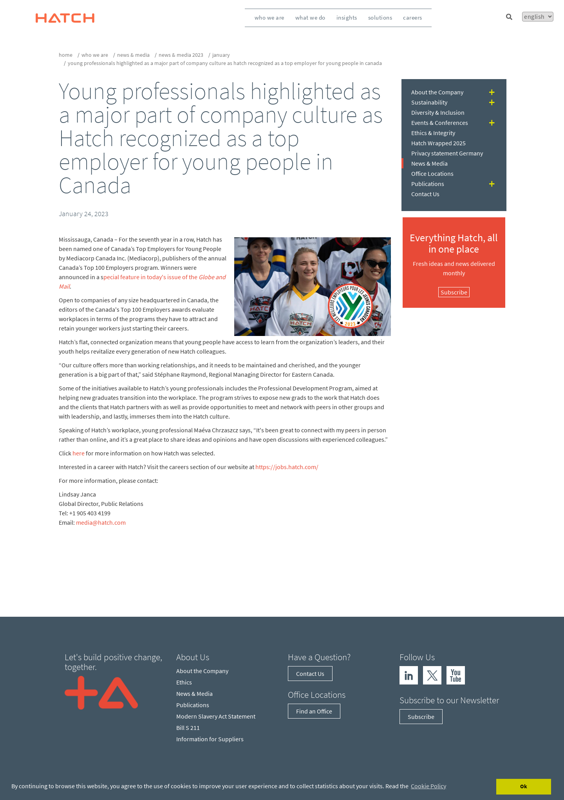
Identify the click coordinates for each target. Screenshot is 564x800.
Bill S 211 (188, 727)
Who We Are (269, 17)
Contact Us (425, 194)
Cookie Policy (428, 786)
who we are (94, 54)
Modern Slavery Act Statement (215, 716)
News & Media (133, 54)
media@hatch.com (101, 522)
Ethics (184, 682)
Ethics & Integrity (433, 133)
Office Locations (432, 173)
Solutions (380, 17)
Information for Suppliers (210, 739)
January (221, 54)
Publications (427, 184)
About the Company (437, 92)
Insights (346, 17)
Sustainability (429, 102)
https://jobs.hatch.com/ (286, 467)
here (78, 453)
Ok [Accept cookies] (523, 786)
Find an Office (314, 711)
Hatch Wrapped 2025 (438, 143)
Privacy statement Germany (447, 153)
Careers (412, 17)
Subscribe (454, 292)
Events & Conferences (439, 122)
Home (65, 54)
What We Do (310, 17)
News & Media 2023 (181, 54)
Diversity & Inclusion (438, 112)
